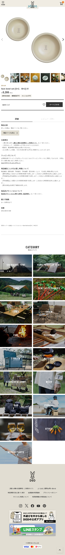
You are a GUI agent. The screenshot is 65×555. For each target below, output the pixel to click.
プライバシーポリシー (50, 492)
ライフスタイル (17, 225)
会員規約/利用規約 (34, 492)
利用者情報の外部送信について (42, 497)
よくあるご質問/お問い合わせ (47, 488)
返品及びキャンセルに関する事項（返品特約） (15, 194)
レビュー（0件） (48, 119)
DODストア (4, 225)
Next (63, 39)
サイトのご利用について (21, 497)
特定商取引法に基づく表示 (16, 492)
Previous (2, 39)
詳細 (17, 119)
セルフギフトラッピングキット (11, 163)
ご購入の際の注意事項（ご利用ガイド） (25, 143)
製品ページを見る (9, 133)
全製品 (10, 225)
